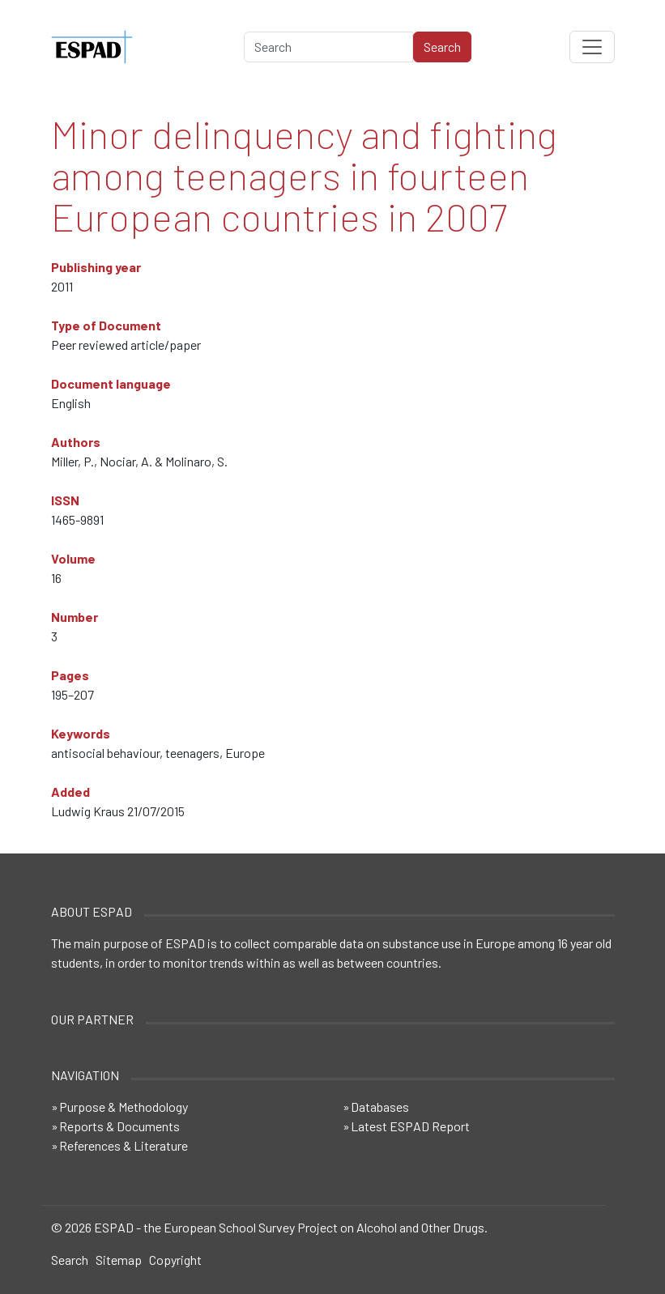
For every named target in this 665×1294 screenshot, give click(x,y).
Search (69, 1259)
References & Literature (123, 1145)
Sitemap (119, 1259)
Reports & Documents (119, 1126)
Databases (380, 1106)
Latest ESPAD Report (410, 1126)
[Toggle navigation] (592, 47)
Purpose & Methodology (123, 1106)
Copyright (175, 1259)
